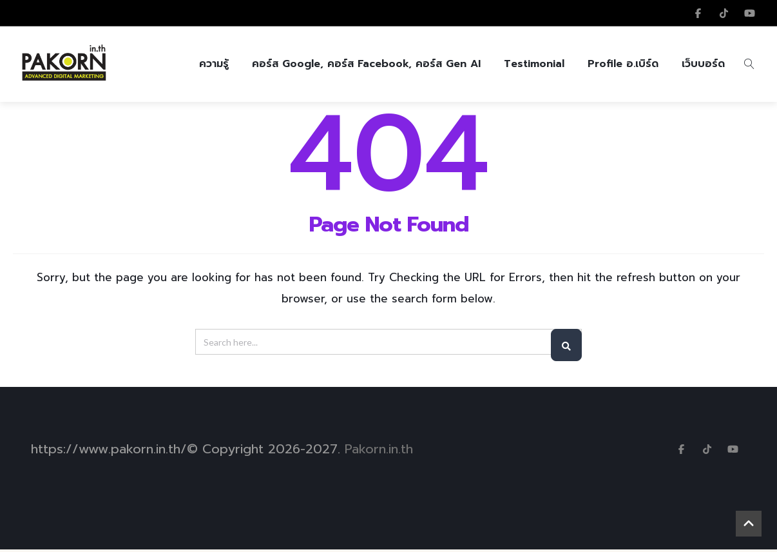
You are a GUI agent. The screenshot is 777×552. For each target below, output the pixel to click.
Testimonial (534, 65)
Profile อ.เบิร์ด (623, 65)
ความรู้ (214, 65)
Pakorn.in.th (379, 451)
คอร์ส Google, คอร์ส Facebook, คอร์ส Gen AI (366, 65)
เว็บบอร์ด (703, 65)
